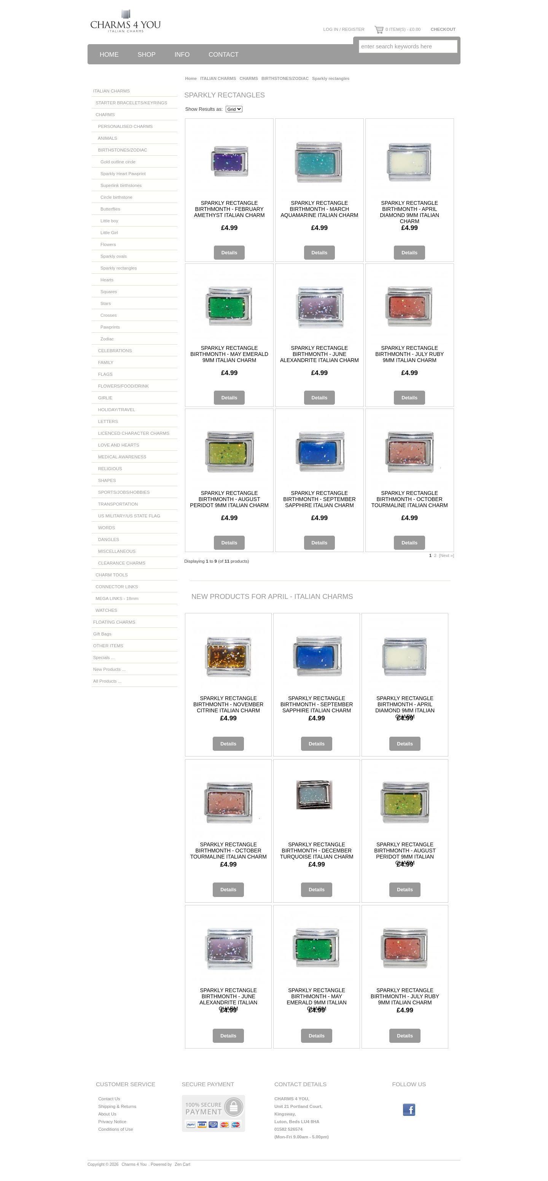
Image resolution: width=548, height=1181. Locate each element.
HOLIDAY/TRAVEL (114, 409)
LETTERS (105, 421)
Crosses (105, 315)
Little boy (105, 220)
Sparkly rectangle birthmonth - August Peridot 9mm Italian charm (229, 499)
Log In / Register (343, 29)
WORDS (104, 527)
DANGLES (106, 539)
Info (182, 54)
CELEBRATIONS (112, 350)
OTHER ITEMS (108, 645)
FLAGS (103, 374)
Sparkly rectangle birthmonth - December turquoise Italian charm (317, 850)
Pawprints (106, 326)
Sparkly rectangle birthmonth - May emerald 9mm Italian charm (229, 354)
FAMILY (103, 362)
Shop (147, 54)
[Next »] (446, 555)
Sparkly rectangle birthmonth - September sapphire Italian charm (319, 499)
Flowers (104, 244)
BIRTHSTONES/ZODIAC (285, 78)
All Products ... (107, 680)
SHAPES (104, 480)
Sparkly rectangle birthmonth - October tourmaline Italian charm (409, 499)
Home (109, 54)
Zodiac (103, 338)
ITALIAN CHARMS (218, 78)
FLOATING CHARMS (114, 621)
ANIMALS (105, 138)
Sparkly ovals (110, 256)
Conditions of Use (115, 1129)
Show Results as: (204, 109)
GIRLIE (103, 397)
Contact (224, 54)
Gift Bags (102, 633)
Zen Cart (182, 1164)
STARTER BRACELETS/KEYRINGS (130, 102)
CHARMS (249, 78)
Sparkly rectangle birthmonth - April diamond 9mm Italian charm (409, 212)
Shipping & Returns (117, 1106)
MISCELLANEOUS (114, 551)
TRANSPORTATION (115, 503)
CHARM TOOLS (110, 574)
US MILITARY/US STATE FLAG (126, 515)
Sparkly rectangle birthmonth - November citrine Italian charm (228, 704)
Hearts (103, 279)
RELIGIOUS (107, 468)
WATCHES (105, 610)
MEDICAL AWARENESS (120, 456)
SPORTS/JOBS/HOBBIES (121, 492)
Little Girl (105, 232)
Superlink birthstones (117, 185)
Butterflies (106, 208)
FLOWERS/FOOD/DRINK (121, 385)
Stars (102, 303)
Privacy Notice (112, 1121)
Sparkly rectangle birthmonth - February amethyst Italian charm (229, 209)
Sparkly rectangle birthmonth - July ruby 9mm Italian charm (409, 354)
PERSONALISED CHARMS (123, 126)
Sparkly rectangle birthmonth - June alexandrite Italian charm (319, 354)
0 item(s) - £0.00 (397, 29)
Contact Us (109, 1098)
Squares (105, 291)
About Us (107, 1113)
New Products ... (109, 669)
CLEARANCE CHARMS (119, 562)
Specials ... (104, 657)
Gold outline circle (114, 161)
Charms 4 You (134, 1164)
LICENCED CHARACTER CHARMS (131, 433)
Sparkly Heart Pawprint (119, 173)
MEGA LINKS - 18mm (116, 598)
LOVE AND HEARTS (116, 444)
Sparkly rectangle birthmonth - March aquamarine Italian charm (319, 209)
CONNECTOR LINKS (115, 586)
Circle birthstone (112, 197)
